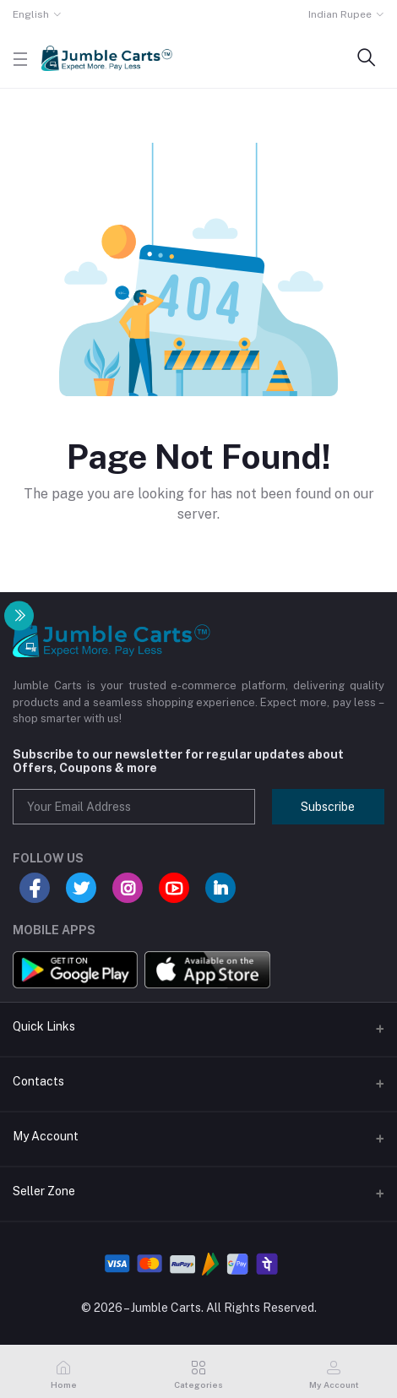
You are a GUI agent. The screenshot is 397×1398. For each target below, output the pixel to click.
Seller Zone (44, 1191)
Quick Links (44, 1026)
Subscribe (328, 806)
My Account (46, 1136)
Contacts (38, 1081)
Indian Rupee (340, 14)
